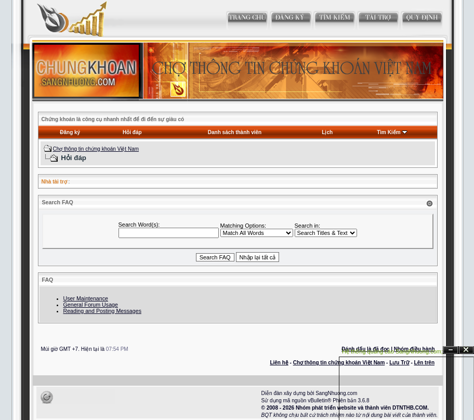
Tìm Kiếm (388, 132)
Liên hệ (279, 362)
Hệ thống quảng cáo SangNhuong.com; (392, 351)
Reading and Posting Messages (102, 311)
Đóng (466, 350)
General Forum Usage (90, 304)
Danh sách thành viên (234, 132)
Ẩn (450, 350)
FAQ (48, 280)
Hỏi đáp (132, 132)
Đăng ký (70, 132)
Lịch (327, 132)
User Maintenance (85, 298)
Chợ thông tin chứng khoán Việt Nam (95, 149)
